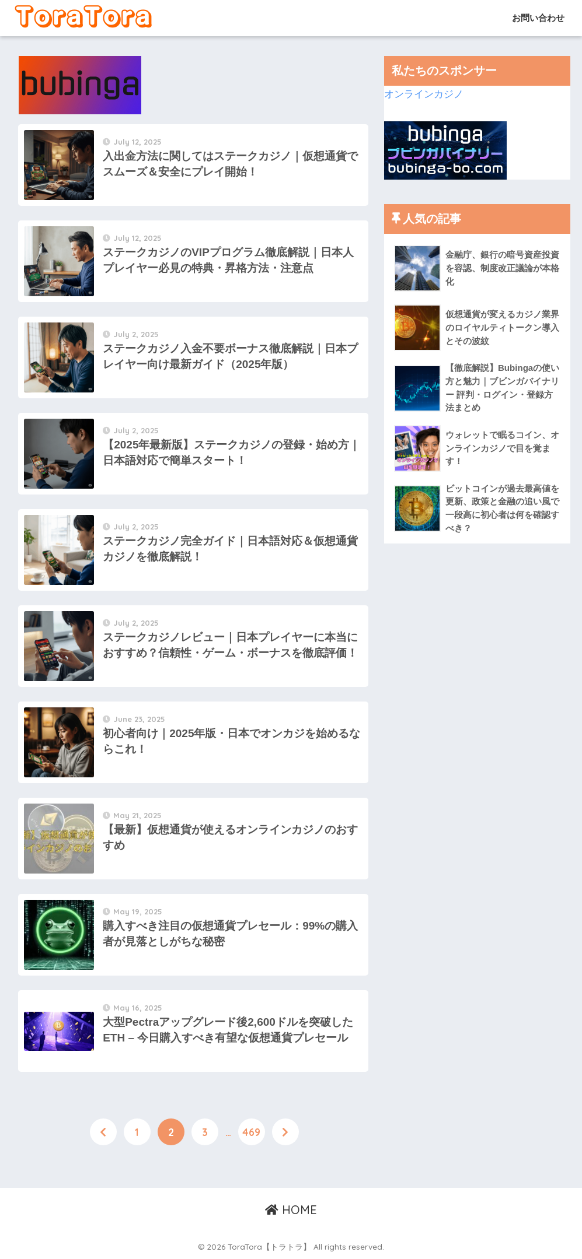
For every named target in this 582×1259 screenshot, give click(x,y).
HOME (291, 1209)
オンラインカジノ (423, 94)
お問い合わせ (537, 18)
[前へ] (103, 1131)
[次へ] (285, 1131)
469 (251, 1131)
